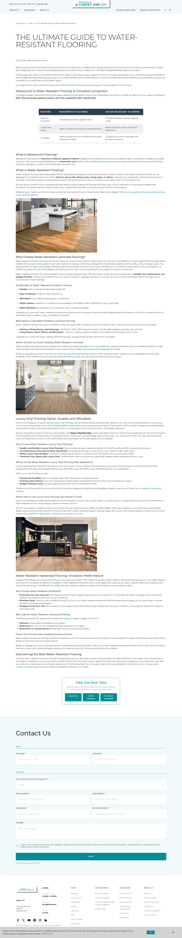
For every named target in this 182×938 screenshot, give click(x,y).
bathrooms (53, 161)
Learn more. (46, 934)
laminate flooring (39, 261)
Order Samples (91, 697)
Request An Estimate (150, 10)
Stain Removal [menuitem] (126, 894)
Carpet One (21, 23)
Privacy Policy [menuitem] (150, 915)
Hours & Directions (125, 10)
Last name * (97, 753)
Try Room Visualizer (108, 697)
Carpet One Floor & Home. (34, 926)
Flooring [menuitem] (74, 894)
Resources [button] (29, 10)
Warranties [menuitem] (124, 913)
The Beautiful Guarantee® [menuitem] (125, 907)
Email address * (98, 793)
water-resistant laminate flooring (72, 354)
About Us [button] (44, 10)
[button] (165, 10)
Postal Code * (21, 808)
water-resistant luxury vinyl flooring (56, 423)
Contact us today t (24, 667)
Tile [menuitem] (72, 915)
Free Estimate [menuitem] (77, 919)
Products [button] (14, 10)
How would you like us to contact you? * (32, 779)
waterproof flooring (99, 161)
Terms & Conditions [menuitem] (152, 911)
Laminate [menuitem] (75, 911)
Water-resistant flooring (27, 67)
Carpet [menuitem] (73, 906)
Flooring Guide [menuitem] (126, 902)
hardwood (68, 618)
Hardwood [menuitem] (75, 902)
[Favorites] (170, 10)
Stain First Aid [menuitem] (125, 898)
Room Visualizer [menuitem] (102, 894)
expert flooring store (105, 661)
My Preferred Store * (100, 808)
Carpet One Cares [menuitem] (151, 902)
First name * (21, 753)
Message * (20, 822)
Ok (151, 932)
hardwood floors (52, 580)
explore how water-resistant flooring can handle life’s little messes (51, 85)
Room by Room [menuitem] (150, 898)
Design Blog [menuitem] (100, 909)
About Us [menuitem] (148, 894)
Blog (31, 23)
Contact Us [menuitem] (148, 906)
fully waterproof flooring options (97, 349)
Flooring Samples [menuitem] (102, 898)
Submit (91, 856)
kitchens (80, 161)
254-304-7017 (42, 4)
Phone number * (22, 793)
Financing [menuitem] (75, 924)
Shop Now (73, 696)
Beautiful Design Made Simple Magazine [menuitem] (104, 903)
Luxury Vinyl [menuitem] (76, 898)
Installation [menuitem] (124, 917)
